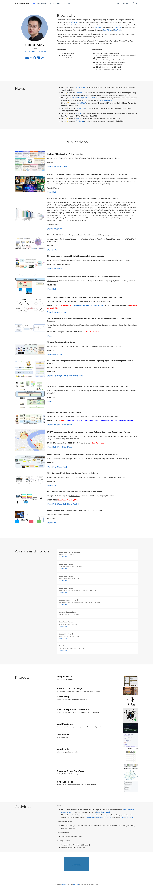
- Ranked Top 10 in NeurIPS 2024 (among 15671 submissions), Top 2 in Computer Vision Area (99, 420)
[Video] (59, 354)
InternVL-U (80, 93)
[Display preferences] (137, 3)
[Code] (54, 166)
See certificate (64, 557)
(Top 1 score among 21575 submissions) (89, 305)
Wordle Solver (64, 756)
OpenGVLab (118, 27)
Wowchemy (65, 884)
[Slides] (101, 100)
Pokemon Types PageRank (70, 777)
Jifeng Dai (74, 22)
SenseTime (107, 30)
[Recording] (108, 100)
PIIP (77, 118)
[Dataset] (60, 166)
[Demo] (59, 229)
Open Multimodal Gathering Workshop (98, 824)
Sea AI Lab (117, 30)
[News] (79, 504)
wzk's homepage (22, 3)
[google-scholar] (121, 3)
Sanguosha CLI (64, 683)
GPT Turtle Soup (65, 788)
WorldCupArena (81, 88)
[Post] (66, 166)
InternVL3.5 (81, 108)
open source (76, 884)
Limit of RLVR (81, 103)
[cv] (130, 3)
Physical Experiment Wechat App (73, 716)
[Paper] (49, 166)
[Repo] (54, 354)
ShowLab (125, 824)
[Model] (69, 376)
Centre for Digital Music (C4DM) (84, 98)
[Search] (134, 3)
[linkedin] (127, 3)
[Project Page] (57, 312)
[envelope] (118, 3)
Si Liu (73, 25)
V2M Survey (80, 121)
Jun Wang (98, 27)
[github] (124, 3)
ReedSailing (63, 703)
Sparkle (78, 113)
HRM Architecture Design (70, 695)
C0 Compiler (63, 741)
